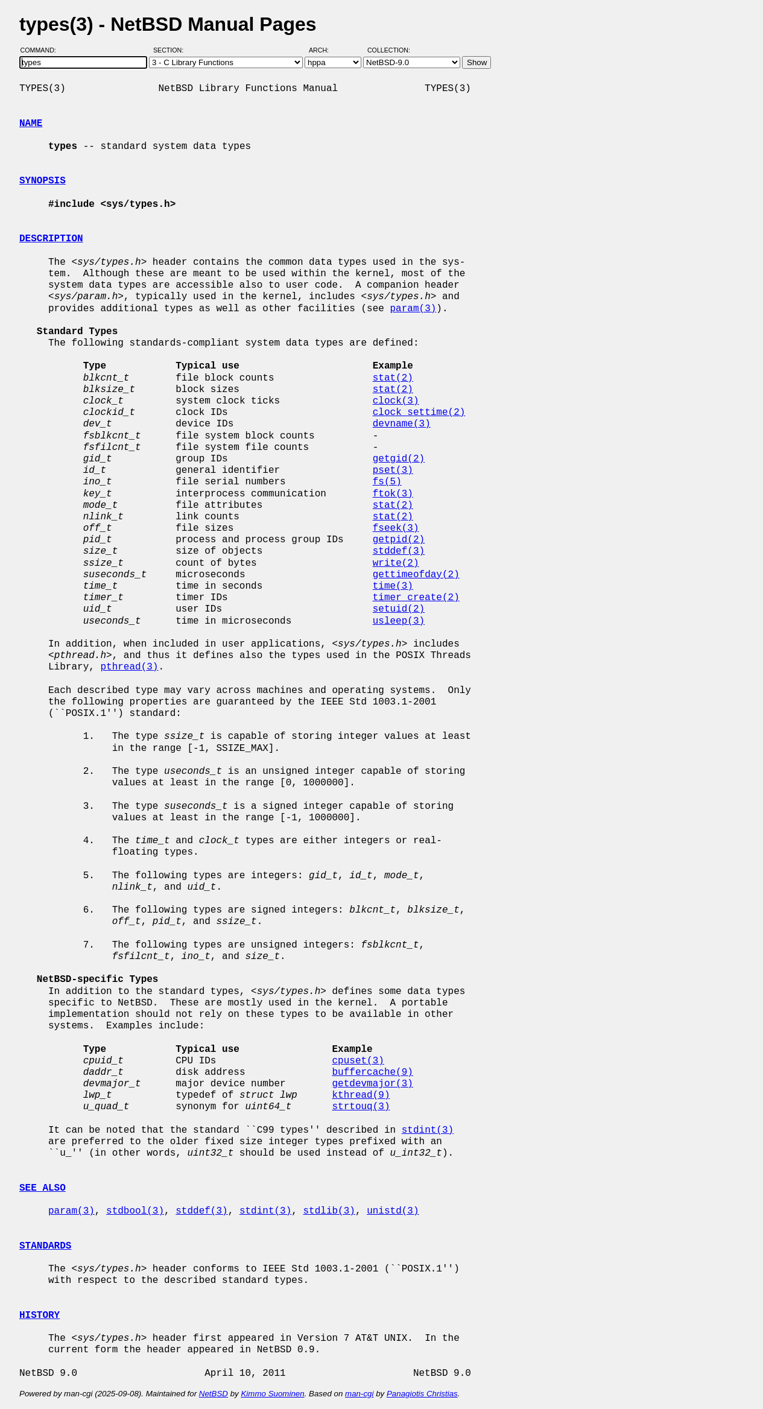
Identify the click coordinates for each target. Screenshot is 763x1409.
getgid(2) (399, 459)
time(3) (393, 586)
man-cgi (359, 1393)
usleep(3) (399, 621)
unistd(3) (393, 1211)
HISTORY (39, 1315)
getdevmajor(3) (372, 1084)
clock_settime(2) (419, 412)
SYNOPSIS (42, 181)
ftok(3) (393, 494)
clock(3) (396, 401)
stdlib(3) (329, 1211)
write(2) (396, 563)
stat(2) (393, 378)
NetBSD (213, 1393)
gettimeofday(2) (416, 574)
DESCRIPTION (51, 238)
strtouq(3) (361, 1106)
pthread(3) (129, 667)
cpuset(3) (358, 1061)
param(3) (413, 308)
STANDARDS (45, 1246)
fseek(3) (396, 528)
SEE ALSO (42, 1188)
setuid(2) (399, 609)
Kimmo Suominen (272, 1393)
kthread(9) (361, 1095)
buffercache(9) (372, 1072)
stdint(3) (428, 1130)
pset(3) (393, 470)
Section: (171, 50)
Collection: (388, 50)
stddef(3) (399, 551)
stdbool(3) (135, 1211)
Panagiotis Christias (422, 1393)
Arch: (324, 50)
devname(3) (402, 424)
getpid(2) (399, 539)
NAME (30, 123)
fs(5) (387, 482)
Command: (42, 50)
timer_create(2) (416, 597)
